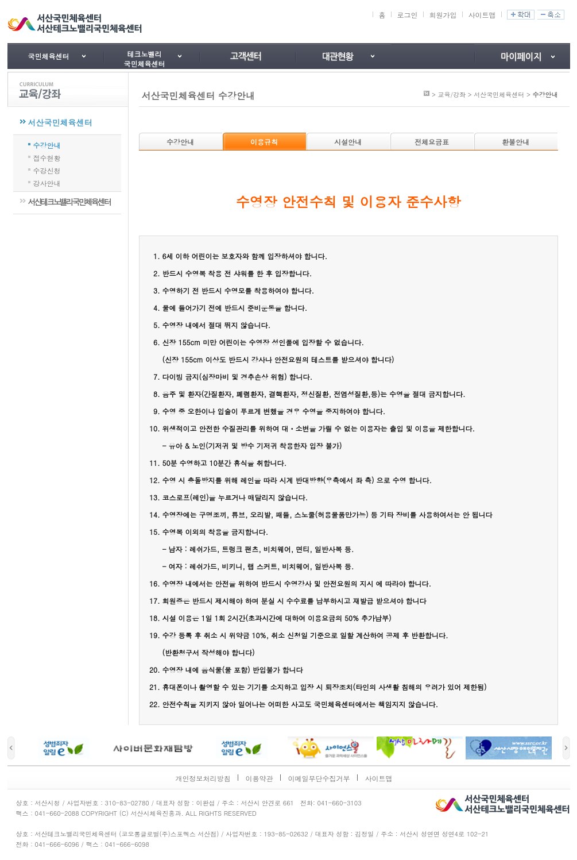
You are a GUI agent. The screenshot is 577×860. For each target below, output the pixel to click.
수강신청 (47, 169)
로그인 (407, 15)
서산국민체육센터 (60, 122)
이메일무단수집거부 (319, 778)
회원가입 (442, 15)
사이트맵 (481, 15)
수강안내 (47, 144)
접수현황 (47, 157)
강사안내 (47, 182)
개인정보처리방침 (203, 778)
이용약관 (259, 778)
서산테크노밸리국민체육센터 (69, 201)
